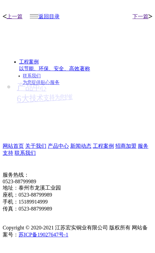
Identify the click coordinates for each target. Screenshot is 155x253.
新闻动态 (80, 146)
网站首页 (13, 146)
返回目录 (45, 16)
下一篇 (142, 16)
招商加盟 (125, 146)
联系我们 (25, 153)
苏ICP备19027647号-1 (43, 234)
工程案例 (103, 146)
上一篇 (13, 16)
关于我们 (35, 146)
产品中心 (58, 146)
